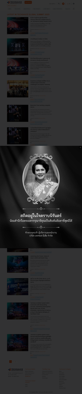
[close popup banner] (80, 147)
